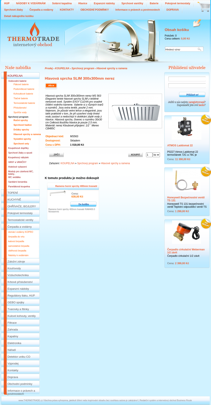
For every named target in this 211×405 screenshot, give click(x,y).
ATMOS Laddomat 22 (180, 145)
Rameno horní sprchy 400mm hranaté (76, 186)
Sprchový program (83, 68)
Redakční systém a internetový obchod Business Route (166, 400)
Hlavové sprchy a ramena (111, 68)
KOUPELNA (62, 68)
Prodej (49, 68)
